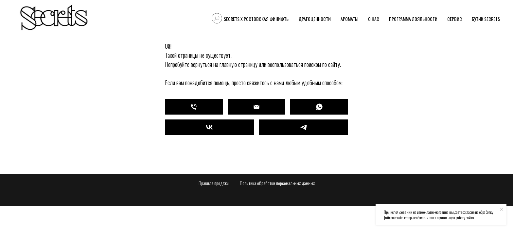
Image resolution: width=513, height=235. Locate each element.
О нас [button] (373, 18)
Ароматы (349, 18)
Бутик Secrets (486, 18)
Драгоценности (314, 18)
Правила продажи (214, 183)
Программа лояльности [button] (413, 18)
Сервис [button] (454, 18)
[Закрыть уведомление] (501, 209)
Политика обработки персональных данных (277, 183)
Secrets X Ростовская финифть (256, 18)
